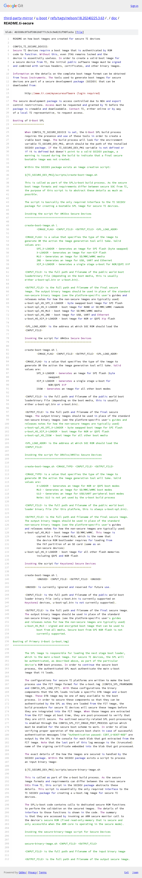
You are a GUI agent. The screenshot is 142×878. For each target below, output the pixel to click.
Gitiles (22, 872)
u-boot (41, 18)
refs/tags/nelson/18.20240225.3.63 (77, 18)
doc (114, 18)
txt (126, 872)
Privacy (32, 872)
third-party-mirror (18, 18)
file (79, 32)
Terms (43, 872)
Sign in (134, 6)
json (135, 872)
